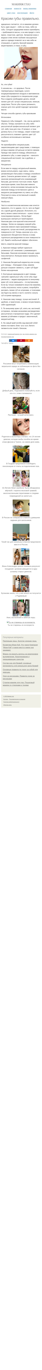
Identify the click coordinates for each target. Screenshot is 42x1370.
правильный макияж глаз (15, 821)
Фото (32, 13)
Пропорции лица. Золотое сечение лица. (20, 1142)
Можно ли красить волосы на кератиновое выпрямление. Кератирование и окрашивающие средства (20, 1158)
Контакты (5, 1200)
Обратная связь (7, 1206)
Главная (8, 8)
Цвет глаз (11, 13)
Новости (17, 8)
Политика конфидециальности (11, 1203)
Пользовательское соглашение (17, 1200)
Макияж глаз (21, 4)
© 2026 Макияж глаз (8, 1197)
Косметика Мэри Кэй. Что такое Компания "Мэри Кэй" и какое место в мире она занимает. (20, 1148)
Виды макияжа (29, 8)
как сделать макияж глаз (30, 821)
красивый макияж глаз (7, 824)
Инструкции (22, 13)
